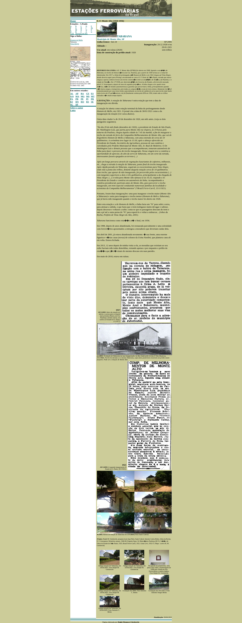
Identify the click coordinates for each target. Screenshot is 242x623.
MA (77, 96)
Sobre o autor (76, 108)
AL (71, 93)
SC (71, 104)
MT (92, 96)
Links (73, 110)
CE (87, 93)
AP (76, 93)
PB (76, 99)
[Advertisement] (80, 162)
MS (87, 96)
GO (72, 96)
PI (87, 99)
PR (92, 99)
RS (87, 102)
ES (92, 93)
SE (92, 102)
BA (82, 93)
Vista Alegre (74, 44)
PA (71, 99)
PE (82, 99)
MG (83, 96)
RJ (71, 102)
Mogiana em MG (81, 33)
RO (82, 102)
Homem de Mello (76, 40)
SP (76, 104)
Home (73, 21)
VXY (72, 33)
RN (77, 102)
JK (92, 28)
